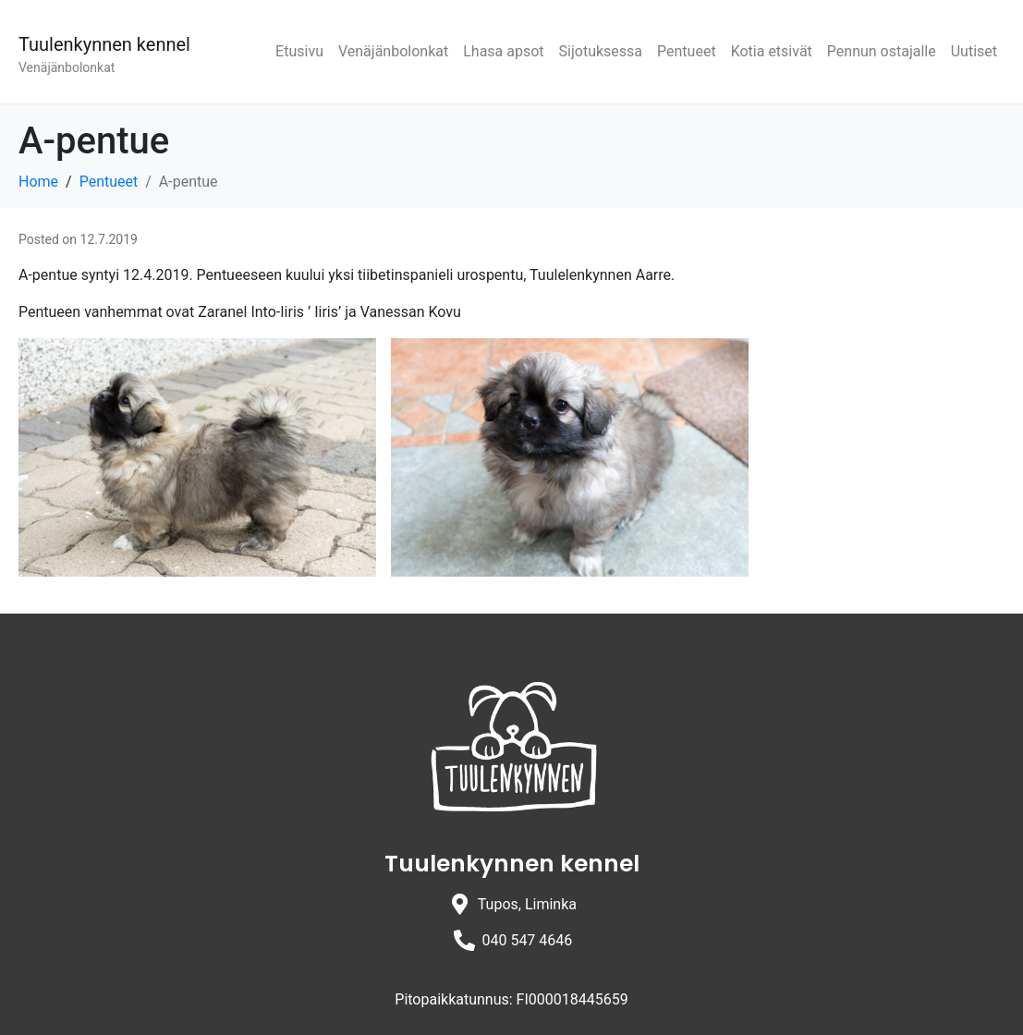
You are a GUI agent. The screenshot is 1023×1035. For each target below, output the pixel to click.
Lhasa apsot (503, 51)
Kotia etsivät (771, 51)
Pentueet (686, 51)
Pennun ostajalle (881, 51)
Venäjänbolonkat (393, 51)
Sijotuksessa (600, 51)
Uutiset (974, 51)
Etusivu (299, 51)
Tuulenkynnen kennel (104, 44)
